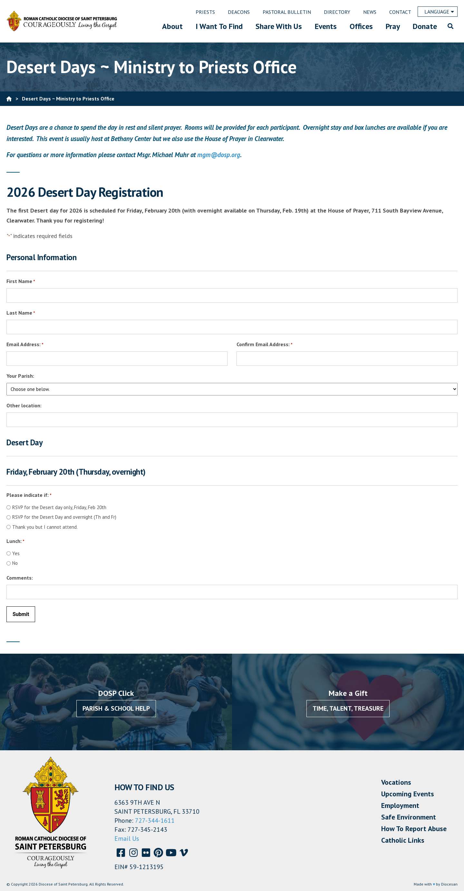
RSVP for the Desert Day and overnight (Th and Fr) (64, 517)
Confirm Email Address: (265, 344)
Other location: (24, 405)
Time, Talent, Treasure (348, 708)
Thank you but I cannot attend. (45, 527)
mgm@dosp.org (218, 154)
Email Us (126, 838)
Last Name (20, 313)
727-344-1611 (155, 820)
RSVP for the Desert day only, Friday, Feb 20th (59, 507)
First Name (20, 281)
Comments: (19, 577)
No (15, 563)
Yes (16, 553)
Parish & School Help (116, 708)
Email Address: (25, 344)
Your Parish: (20, 376)
